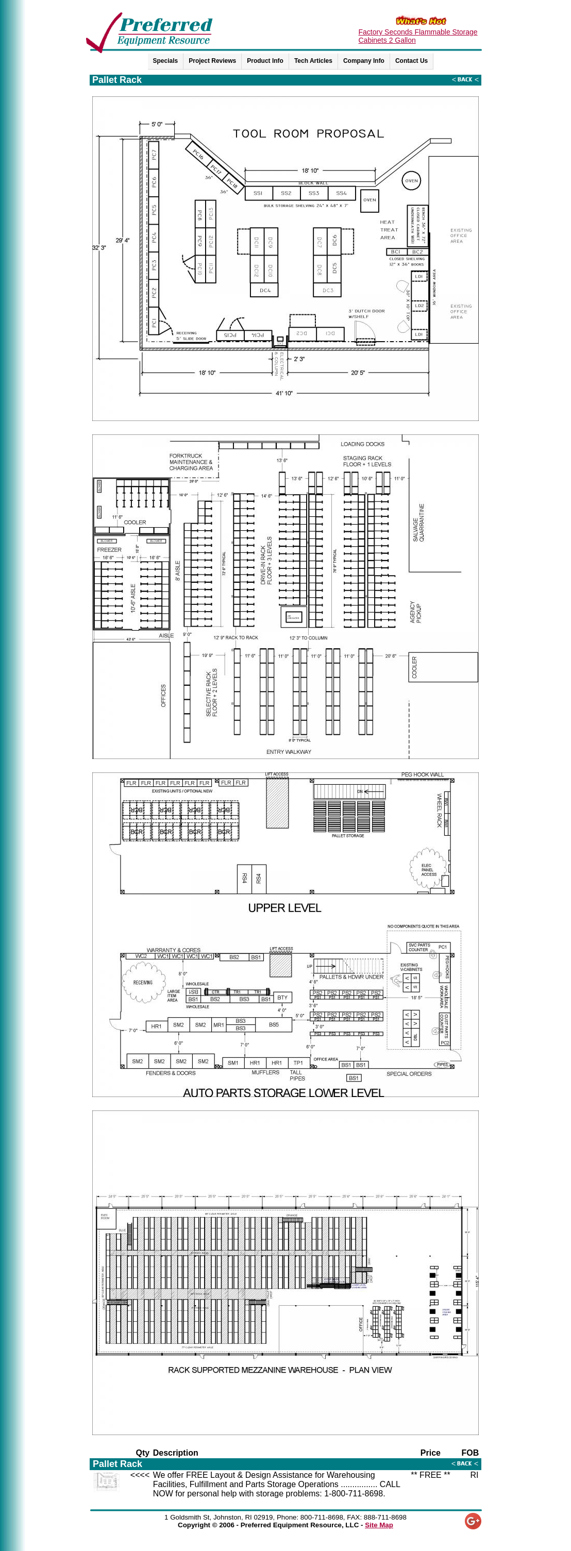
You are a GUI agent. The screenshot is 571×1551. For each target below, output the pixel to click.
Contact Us (411, 60)
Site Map (379, 1525)
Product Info (265, 60)
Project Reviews (212, 60)
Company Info (363, 60)
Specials (165, 60)
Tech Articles (313, 60)
